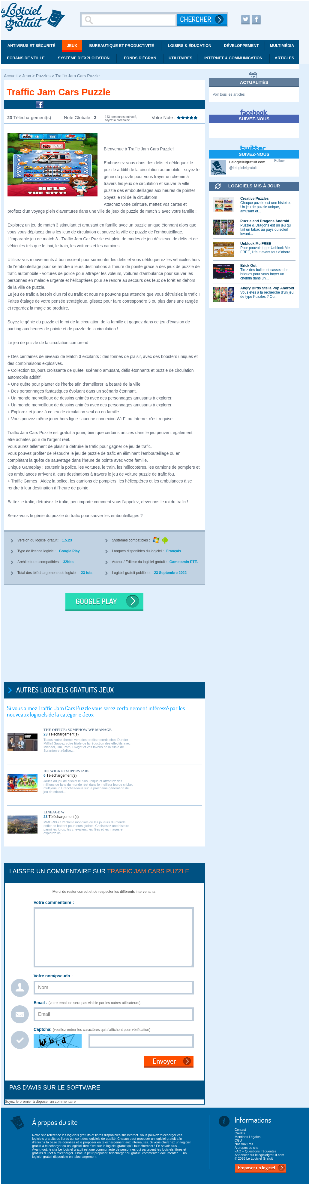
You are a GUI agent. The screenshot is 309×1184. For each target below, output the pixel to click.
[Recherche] (129, 20)
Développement (241, 45)
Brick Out (248, 266)
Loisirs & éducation (190, 45)
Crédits (240, 1133)
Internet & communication (233, 58)
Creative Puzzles (254, 198)
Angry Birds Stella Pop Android (267, 288)
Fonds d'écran (140, 58)
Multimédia (282, 45)
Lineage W (54, 812)
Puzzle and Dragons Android (264, 221)
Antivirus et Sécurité (32, 45)
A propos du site (246, 1147)
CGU (238, 1140)
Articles (284, 58)
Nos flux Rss (244, 1144)
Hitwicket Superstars (66, 771)
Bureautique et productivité (121, 45)
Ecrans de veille (26, 58)
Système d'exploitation (84, 58)
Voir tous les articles (229, 94)
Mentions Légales (247, 1137)
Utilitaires (180, 58)
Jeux (72, 45)
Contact (240, 1129)
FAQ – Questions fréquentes (255, 1151)
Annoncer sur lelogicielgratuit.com (259, 1155)
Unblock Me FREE (255, 244)
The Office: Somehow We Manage (78, 730)
